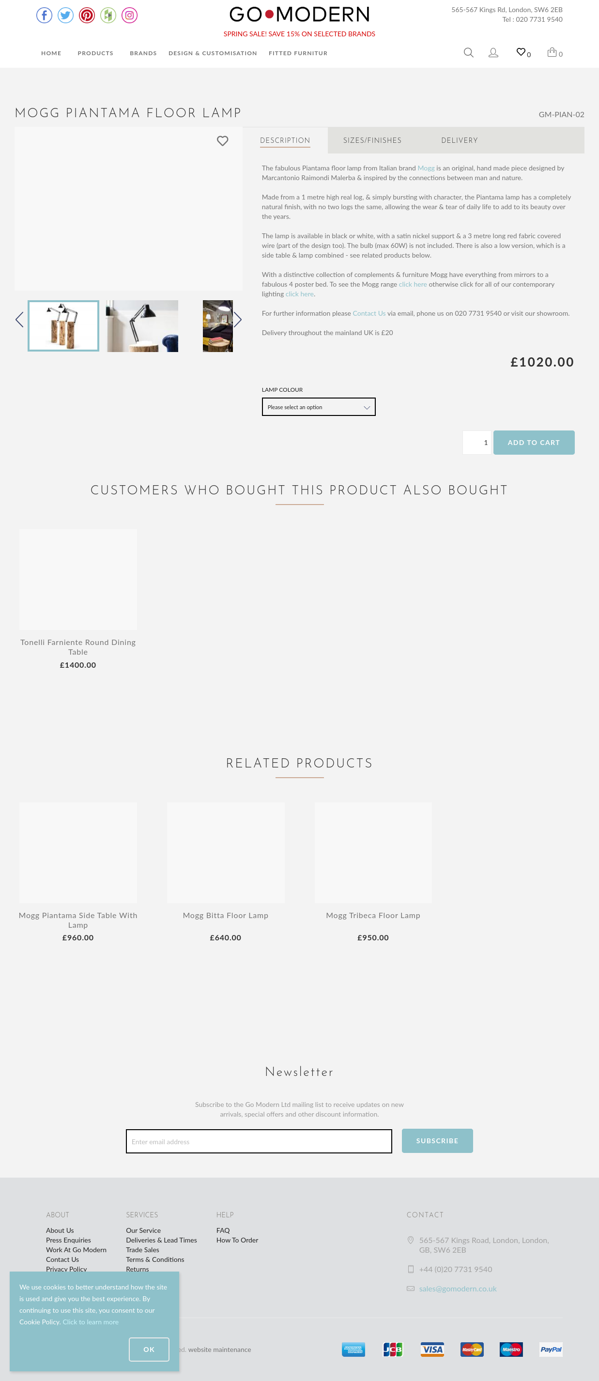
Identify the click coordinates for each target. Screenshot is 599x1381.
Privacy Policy (66, 1269)
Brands (143, 53)
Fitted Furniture (300, 53)
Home (51, 53)
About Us (60, 1230)
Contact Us (369, 313)
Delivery (459, 141)
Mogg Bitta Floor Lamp (225, 915)
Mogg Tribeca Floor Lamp (373, 915)
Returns (137, 1269)
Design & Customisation (213, 53)
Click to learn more (90, 1322)
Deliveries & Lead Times (161, 1240)
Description (285, 141)
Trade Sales (142, 1249)
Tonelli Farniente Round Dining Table (78, 646)
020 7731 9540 (539, 19)
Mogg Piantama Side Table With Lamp (78, 919)
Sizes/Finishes (372, 141)
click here (413, 284)
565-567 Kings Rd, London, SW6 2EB (507, 9)
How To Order (237, 1240)
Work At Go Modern (76, 1249)
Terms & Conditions (155, 1259)
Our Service (143, 1230)
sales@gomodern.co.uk (458, 1288)
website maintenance (219, 1349)
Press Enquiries (68, 1240)
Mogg (426, 168)
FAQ (223, 1230)
